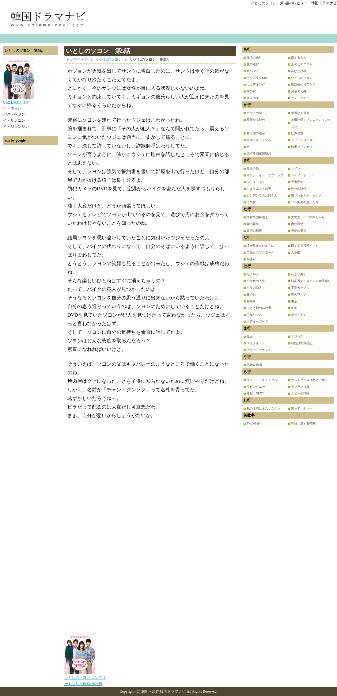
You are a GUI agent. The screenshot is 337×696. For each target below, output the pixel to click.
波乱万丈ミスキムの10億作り (311, 281)
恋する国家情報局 (259, 153)
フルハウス (254, 314)
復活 (294, 301)
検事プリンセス (301, 146)
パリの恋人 (254, 287)
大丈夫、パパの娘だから (308, 217)
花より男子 (298, 274)
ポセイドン (298, 314)
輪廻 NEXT (255, 393)
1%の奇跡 (253, 423)
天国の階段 (254, 230)
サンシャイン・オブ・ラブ (265, 175)
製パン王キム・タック (306, 195)
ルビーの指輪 (300, 393)
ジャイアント (256, 182)
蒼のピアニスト (301, 64)
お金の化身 (298, 91)
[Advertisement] (30, 240)
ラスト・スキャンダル (262, 380)
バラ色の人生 (256, 281)
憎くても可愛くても (305, 245)
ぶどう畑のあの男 (259, 308)
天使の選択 (298, 230)
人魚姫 (295, 252)
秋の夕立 (253, 71)
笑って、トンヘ (301, 408)
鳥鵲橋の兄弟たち (303, 84)
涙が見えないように (260, 245)
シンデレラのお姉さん (262, 195)
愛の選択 (253, 64)
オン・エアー (300, 98)
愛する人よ (298, 57)
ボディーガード (257, 321)
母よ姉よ (253, 274)
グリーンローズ (301, 140)
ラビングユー (256, 386)
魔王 (250, 336)
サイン (295, 168)
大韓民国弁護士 (257, 217)
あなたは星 (298, 71)
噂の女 (251, 91)
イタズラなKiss (257, 77)
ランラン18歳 (300, 386)
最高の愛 (253, 168)
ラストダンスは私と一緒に (309, 380)
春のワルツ (298, 294)
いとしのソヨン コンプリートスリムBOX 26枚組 (85, 678)
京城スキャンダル (259, 140)
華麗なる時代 (256, 119)
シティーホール (301, 175)
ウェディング (256, 84)
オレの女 (253, 98)
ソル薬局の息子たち (305, 202)
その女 (251, 202)
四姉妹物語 (254, 365)
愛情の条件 (254, 57)
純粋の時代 (298, 188)
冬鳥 (294, 308)
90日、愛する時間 (303, 423)
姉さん (251, 259)
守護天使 (297, 182)
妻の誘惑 (297, 224)
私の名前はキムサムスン (263, 408)
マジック (297, 336)
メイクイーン (256, 343)
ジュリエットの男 (259, 188)
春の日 (251, 294)
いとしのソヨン (109, 59)
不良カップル (300, 287)
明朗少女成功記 (301, 343)
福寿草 (251, 301)
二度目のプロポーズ (260, 252)
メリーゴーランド (259, 350)
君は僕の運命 (256, 133)
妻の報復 (253, 224)
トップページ (77, 59)
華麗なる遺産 (300, 113)
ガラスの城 (254, 113)
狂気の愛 (297, 133)
